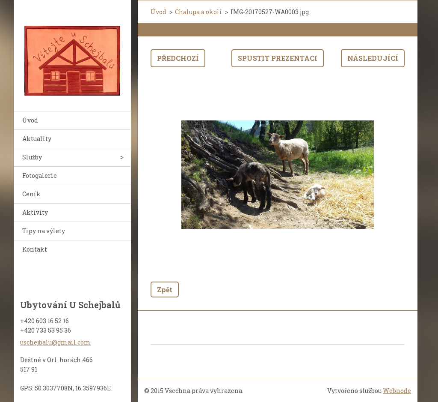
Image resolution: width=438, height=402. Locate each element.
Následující (372, 58)
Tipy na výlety (43, 231)
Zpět (164, 289)
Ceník (31, 194)
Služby (32, 157)
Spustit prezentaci (277, 58)
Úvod (30, 120)
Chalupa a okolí (198, 12)
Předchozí (178, 58)
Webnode (397, 391)
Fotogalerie (39, 175)
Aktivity (35, 212)
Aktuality (36, 139)
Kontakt (34, 249)
